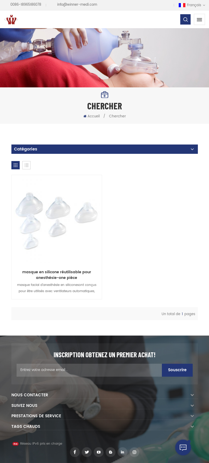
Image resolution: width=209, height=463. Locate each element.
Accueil (91, 116)
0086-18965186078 (25, 4)
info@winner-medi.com (77, 4)
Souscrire (177, 370)
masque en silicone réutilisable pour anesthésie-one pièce (56, 275)
